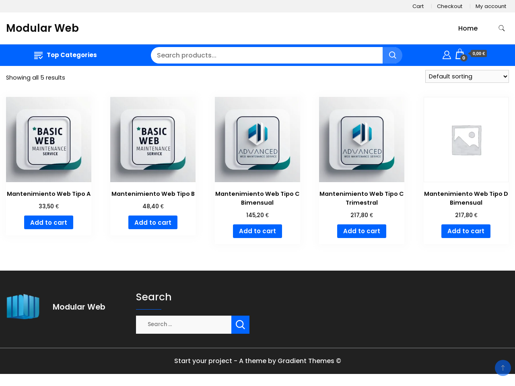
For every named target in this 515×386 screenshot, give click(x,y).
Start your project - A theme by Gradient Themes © (257, 360)
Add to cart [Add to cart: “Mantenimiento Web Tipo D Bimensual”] (465, 231)
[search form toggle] (501, 28)
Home (468, 28)
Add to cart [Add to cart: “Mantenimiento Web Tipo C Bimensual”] (257, 231)
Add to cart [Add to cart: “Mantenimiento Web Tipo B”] (152, 222)
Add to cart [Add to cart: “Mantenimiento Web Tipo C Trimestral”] (361, 231)
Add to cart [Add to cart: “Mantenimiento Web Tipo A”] (48, 222)
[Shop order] (467, 76)
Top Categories (65, 55)
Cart (418, 6)
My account (491, 6)
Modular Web (42, 28)
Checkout (449, 6)
